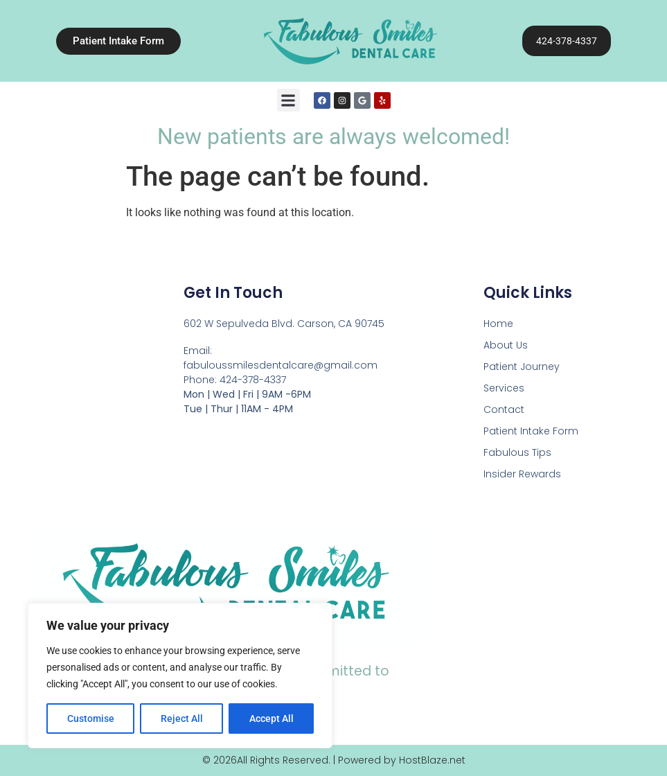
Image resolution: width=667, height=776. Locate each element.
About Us (505, 345)
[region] (180, 675)
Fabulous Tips (517, 452)
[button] (288, 100)
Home (498, 323)
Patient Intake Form (530, 431)
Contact (503, 409)
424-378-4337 (566, 40)
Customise (90, 718)
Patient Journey (521, 366)
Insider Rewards (522, 474)
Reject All (182, 718)
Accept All (271, 718)
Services (503, 388)
